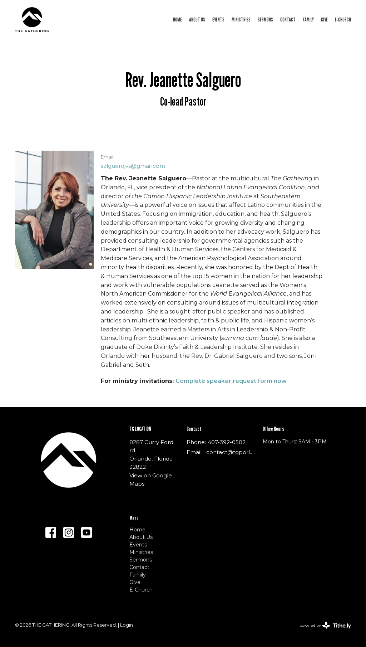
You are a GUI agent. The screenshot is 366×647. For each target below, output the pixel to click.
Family (308, 19)
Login (126, 625)
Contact (288, 19)
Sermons (265, 19)
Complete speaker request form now (231, 381)
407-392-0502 (227, 442)
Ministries (241, 19)
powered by (325, 625)
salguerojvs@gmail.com (133, 165)
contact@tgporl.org (231, 452)
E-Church (343, 19)
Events (218, 19)
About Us (197, 19)
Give (324, 19)
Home (177, 19)
